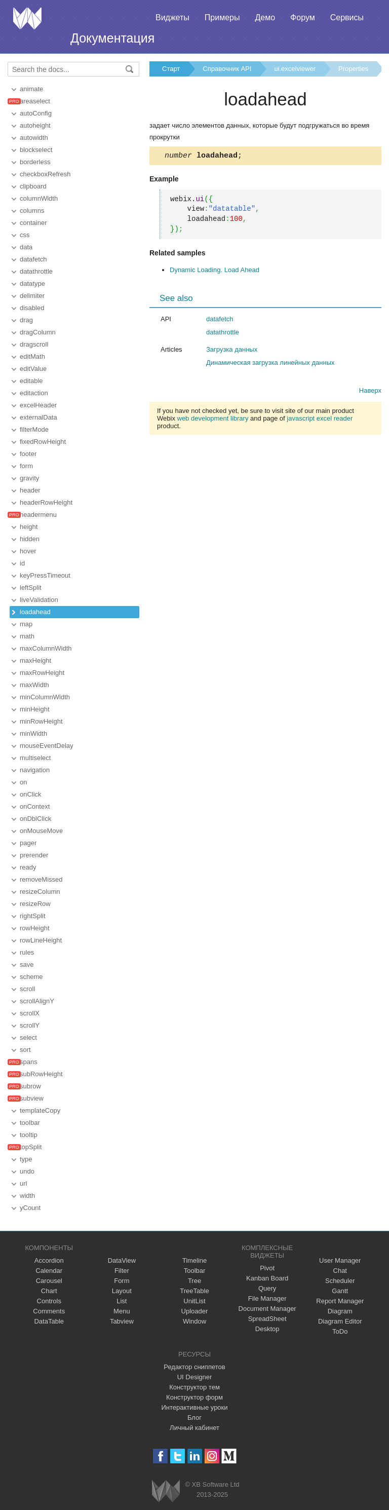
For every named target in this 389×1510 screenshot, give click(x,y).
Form (121, 1281)
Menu (121, 1311)
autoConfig (36, 113)
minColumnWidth (45, 697)
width (27, 1195)
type (26, 1159)
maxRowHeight (42, 672)
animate (31, 89)
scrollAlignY (37, 1001)
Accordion (49, 1260)
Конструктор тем (194, 1387)
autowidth (34, 137)
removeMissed (41, 879)
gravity (29, 478)
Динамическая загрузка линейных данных (270, 364)
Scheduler (340, 1281)
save (26, 964)
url (23, 1183)
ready (28, 867)
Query (267, 1288)
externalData (38, 417)
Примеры (222, 17)
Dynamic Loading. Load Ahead (214, 271)
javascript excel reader (320, 420)
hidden (30, 539)
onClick (31, 794)
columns (32, 210)
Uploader (194, 1311)
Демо (265, 17)
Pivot (267, 1268)
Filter (121, 1270)
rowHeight (35, 928)
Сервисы (347, 17)
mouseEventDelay (46, 745)
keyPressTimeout (45, 575)
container (33, 222)
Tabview (122, 1321)
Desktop (267, 1329)
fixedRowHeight (43, 441)
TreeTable (194, 1291)
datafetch (33, 259)
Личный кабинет (194, 1427)
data (26, 247)
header (30, 490)
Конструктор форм (194, 1397)
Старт (171, 68)
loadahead (35, 612)
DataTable (49, 1321)
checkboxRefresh (45, 174)
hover (28, 551)
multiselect (35, 758)
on (23, 782)
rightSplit (33, 916)
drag (26, 320)
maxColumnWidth (46, 648)
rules (27, 952)
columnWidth (39, 198)
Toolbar (195, 1270)
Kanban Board (267, 1278)
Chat (340, 1270)
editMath (32, 356)
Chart (49, 1291)
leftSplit (31, 587)
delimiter (32, 295)
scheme (31, 976)
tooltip (28, 1135)
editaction (34, 393)
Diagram (340, 1311)
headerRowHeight (46, 502)
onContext (35, 806)
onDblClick (35, 818)
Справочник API (227, 68)
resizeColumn (40, 891)
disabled (32, 308)
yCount (30, 1208)
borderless (35, 162)
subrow (30, 1086)
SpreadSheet (267, 1319)
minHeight (35, 709)
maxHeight (35, 660)
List (121, 1301)
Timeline (194, 1260)
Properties (353, 68)
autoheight (35, 125)
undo (27, 1171)
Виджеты (172, 17)
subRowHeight (41, 1074)
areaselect (35, 101)
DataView (122, 1260)
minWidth (33, 733)
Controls (49, 1301)
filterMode (34, 429)
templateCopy (40, 1110)
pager (28, 843)
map (26, 624)
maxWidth (34, 685)
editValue (33, 368)
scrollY (30, 1025)
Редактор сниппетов (194, 1367)
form (26, 466)
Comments (49, 1311)
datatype (32, 283)
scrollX (30, 1013)
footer (28, 454)
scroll (27, 989)
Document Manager (267, 1308)
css (25, 235)
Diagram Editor (340, 1321)
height (28, 527)
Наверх (370, 392)
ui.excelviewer (295, 68)
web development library (213, 420)
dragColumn (38, 332)
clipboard (33, 186)
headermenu (38, 514)
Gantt (340, 1291)
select (28, 1037)
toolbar (30, 1122)
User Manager (340, 1260)
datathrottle (36, 271)
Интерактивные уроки (194, 1407)
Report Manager (340, 1301)
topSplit (31, 1147)
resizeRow (35, 904)
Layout (122, 1291)
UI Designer (194, 1377)
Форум (302, 17)
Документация (112, 38)
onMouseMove (41, 831)
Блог (194, 1417)
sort (25, 1049)
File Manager (267, 1298)
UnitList (194, 1301)
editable (31, 381)
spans (28, 1062)
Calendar (48, 1270)
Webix (166, 1491)
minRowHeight (41, 721)
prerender (34, 855)
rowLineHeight (41, 940)
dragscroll (34, 344)
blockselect (36, 150)
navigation (35, 770)
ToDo (339, 1331)
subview (32, 1098)
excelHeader (38, 405)
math (27, 636)
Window (194, 1321)
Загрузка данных (231, 351)
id (22, 563)
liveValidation (39, 599)
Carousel (49, 1281)
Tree (194, 1281)
